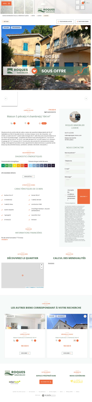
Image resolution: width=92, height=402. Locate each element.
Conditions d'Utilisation (79, 240)
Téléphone (68, 161)
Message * (68, 177)
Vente (33, 15)
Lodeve (40, 15)
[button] (86, 98)
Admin (61, 393)
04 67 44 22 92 (69, 133)
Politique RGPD (69, 393)
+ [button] (41, 267)
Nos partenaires (42, 393)
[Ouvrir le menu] (6, 3)
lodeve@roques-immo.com (73, 135)
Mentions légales (52, 393)
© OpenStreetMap (39, 289)
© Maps (32, 289)
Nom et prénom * (70, 153)
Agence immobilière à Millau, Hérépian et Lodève (15, 15)
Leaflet (27, 289)
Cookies (77, 393)
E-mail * (67, 169)
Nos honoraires (32, 393)
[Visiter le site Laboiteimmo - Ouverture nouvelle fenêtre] (49, 397)
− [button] (41, 269)
